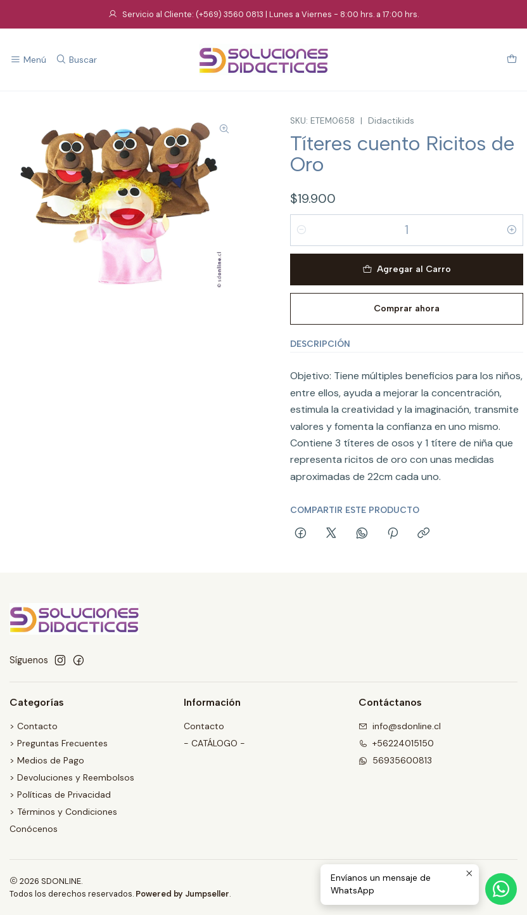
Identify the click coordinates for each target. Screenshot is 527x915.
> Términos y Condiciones (63, 811)
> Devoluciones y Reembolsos (72, 777)
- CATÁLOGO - (214, 743)
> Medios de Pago (47, 760)
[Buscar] (76, 60)
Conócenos (34, 828)
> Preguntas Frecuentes (59, 743)
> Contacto (34, 726)
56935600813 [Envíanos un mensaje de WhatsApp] (395, 760)
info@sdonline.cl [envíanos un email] (400, 726)
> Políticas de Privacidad (60, 794)
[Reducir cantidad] (301, 230)
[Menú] (28, 60)
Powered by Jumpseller (182, 893)
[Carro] (511, 60)
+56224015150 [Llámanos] (396, 743)
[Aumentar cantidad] (512, 230)
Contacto (204, 726)
